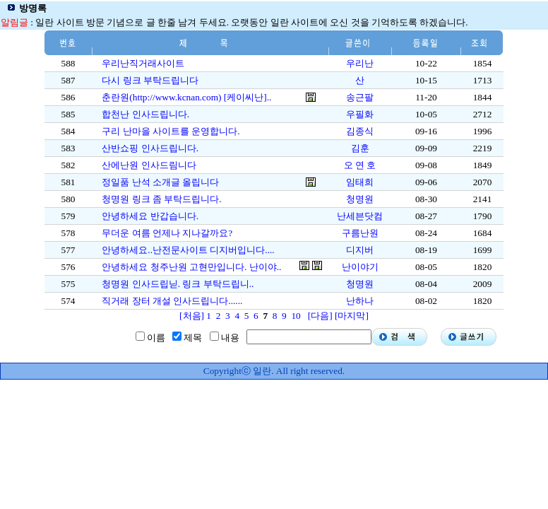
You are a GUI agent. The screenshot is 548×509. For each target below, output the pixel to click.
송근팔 (360, 97)
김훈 (360, 148)
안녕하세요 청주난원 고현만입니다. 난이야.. (191, 267)
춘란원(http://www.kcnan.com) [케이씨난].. (186, 97)
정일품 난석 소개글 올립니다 (160, 182)
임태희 (360, 182)
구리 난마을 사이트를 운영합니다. (170, 131)
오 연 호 (360, 165)
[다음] (320, 315)
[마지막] (352, 315)
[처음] (191, 315)
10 (295, 315)
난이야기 (360, 267)
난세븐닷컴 (360, 216)
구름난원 (360, 233)
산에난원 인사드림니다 (149, 165)
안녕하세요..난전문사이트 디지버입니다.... (188, 250)
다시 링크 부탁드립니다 (150, 80)
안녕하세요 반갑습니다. (150, 216)
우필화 (360, 114)
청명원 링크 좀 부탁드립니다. (161, 199)
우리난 (360, 63)
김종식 (360, 131)
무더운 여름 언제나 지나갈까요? (167, 233)
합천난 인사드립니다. (145, 114)
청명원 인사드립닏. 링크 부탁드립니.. (178, 284)
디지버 (360, 250)
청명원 (360, 199)
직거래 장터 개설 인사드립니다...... (172, 301)
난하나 (360, 301)
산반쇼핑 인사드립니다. (150, 148)
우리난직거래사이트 (143, 63)
